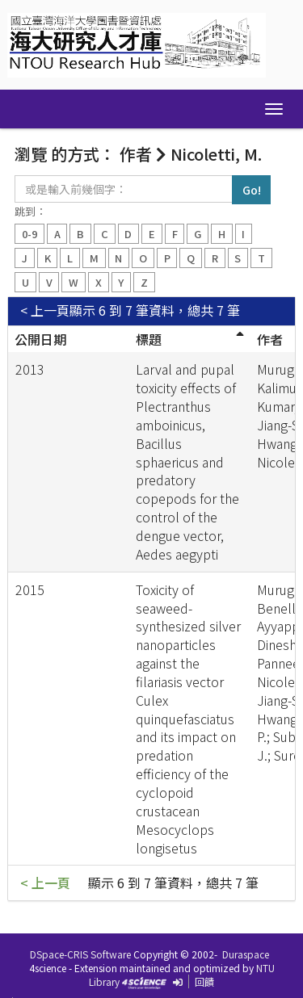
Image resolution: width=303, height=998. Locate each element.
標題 (149, 339)
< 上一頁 (44, 310)
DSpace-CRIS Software (80, 954)
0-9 (29, 233)
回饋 (204, 981)
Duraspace (245, 954)
